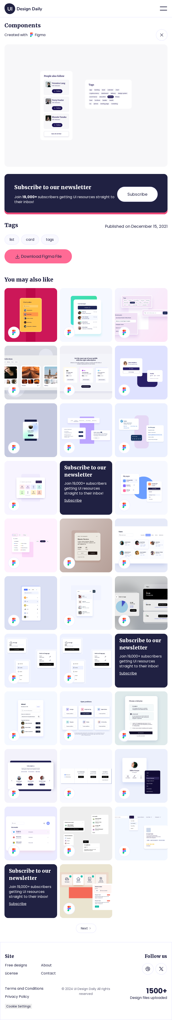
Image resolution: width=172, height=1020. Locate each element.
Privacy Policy (17, 996)
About (46, 965)
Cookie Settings (18, 1006)
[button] (163, 8)
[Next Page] (86, 928)
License (11, 973)
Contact (48, 973)
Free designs (16, 965)
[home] (23, 7)
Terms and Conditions (24, 988)
